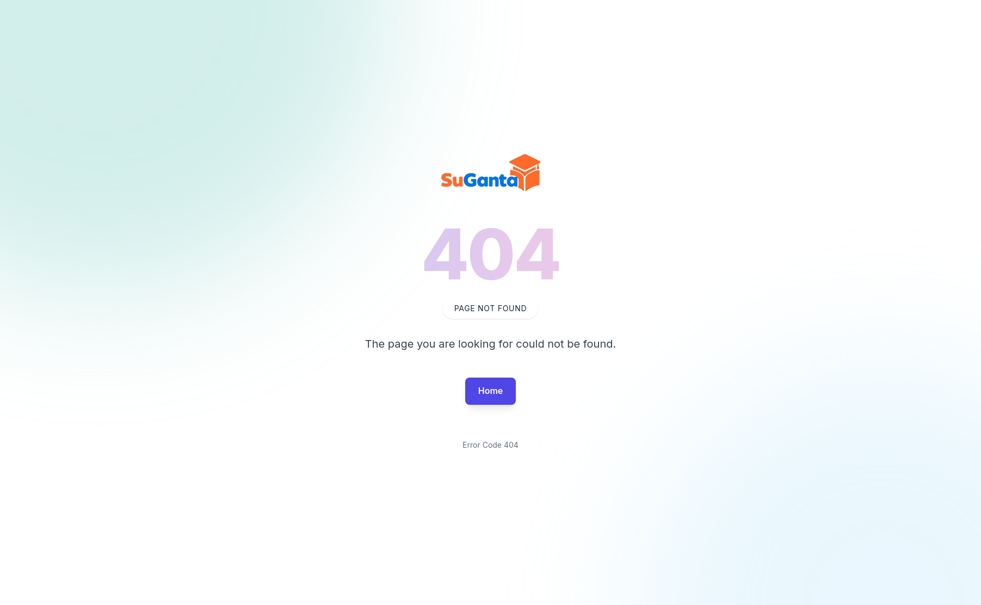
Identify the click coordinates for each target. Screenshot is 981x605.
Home (490, 390)
